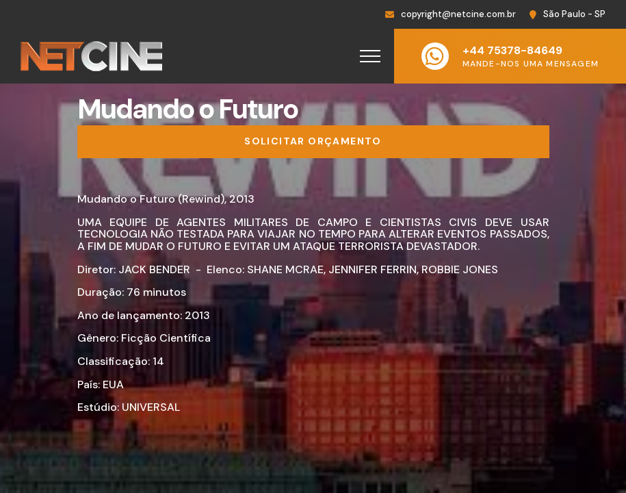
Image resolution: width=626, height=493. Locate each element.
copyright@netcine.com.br (458, 14)
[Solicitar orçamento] (313, 141)
